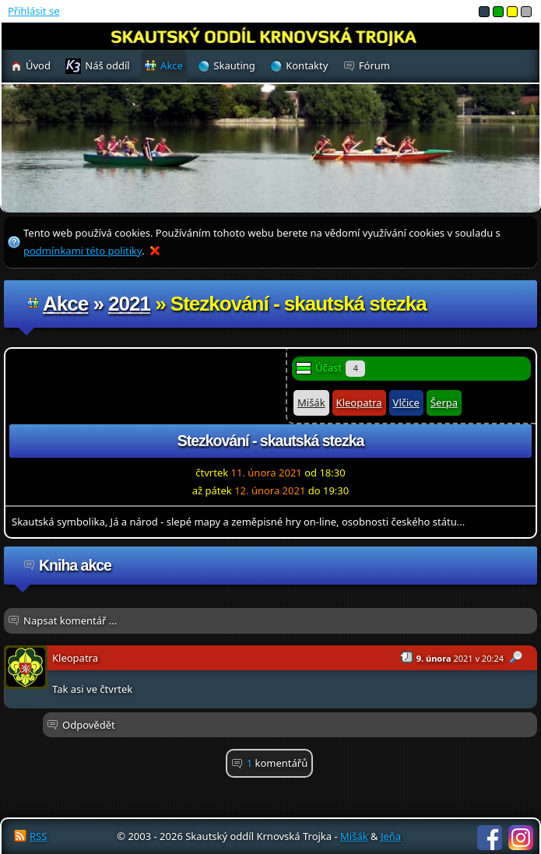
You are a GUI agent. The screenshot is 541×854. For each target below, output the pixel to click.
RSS (38, 836)
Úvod (38, 65)
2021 (129, 303)
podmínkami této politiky (82, 251)
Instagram (520, 837)
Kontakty (307, 65)
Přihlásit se (33, 11)
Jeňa (391, 836)
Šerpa (444, 402)
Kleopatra (359, 402)
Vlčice (406, 402)
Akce (65, 303)
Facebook (489, 837)
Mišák (311, 402)
